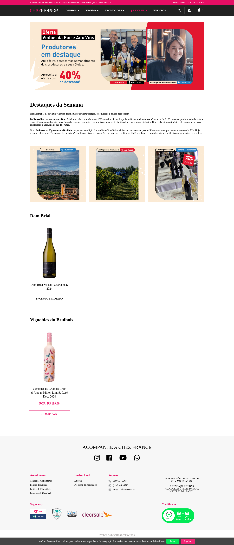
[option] (58, 174)
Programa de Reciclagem (85, 485)
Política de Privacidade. (153, 541)
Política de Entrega (38, 485)
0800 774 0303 (120, 481)
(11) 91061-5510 (118, 485)
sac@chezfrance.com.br (122, 489)
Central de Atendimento (41, 481)
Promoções (113, 10)
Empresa (78, 481)
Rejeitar (188, 541)
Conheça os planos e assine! (188, 2)
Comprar (49, 414)
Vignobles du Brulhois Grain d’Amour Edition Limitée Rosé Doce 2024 (49, 392)
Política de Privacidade (40, 489)
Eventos (159, 10)
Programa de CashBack (40, 493)
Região (90, 10)
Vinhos (71, 10)
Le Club (138, 10)
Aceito (173, 541)
